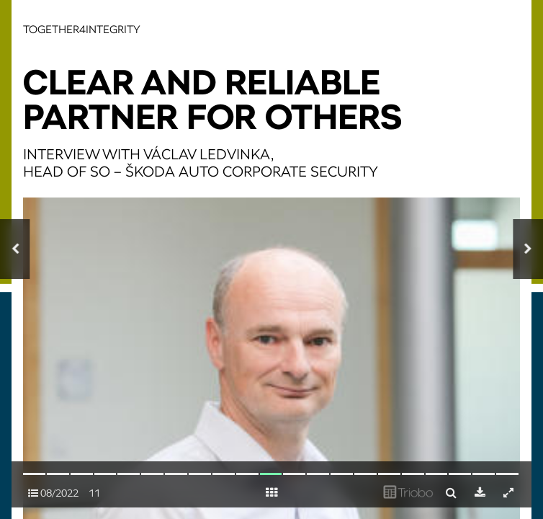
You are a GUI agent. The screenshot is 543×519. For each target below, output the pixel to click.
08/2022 (53, 493)
